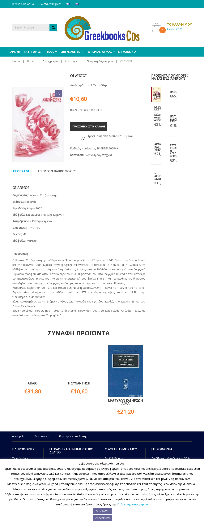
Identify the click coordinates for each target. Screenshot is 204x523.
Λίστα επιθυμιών (52, 4)
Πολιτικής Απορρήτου (132, 504)
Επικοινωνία (42, 436)
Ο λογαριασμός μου (24, 4)
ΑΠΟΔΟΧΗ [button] (102, 510)
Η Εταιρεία (18, 436)
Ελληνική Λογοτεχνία (100, 61)
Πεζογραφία (50, 61)
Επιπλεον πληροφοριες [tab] (57, 171)
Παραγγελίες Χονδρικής (73, 436)
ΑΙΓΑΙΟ (32, 383)
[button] (58, 93)
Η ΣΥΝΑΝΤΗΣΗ (79, 383)
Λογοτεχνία (72, 61)
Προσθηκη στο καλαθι (88, 126)
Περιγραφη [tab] (21, 171)
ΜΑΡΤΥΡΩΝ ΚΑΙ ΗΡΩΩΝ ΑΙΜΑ (125, 402)
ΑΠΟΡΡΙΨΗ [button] (103, 517)
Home (16, 61)
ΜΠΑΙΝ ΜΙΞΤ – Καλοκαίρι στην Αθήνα (160, 113)
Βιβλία (31, 61)
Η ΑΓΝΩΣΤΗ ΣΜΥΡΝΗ (160, 176)
